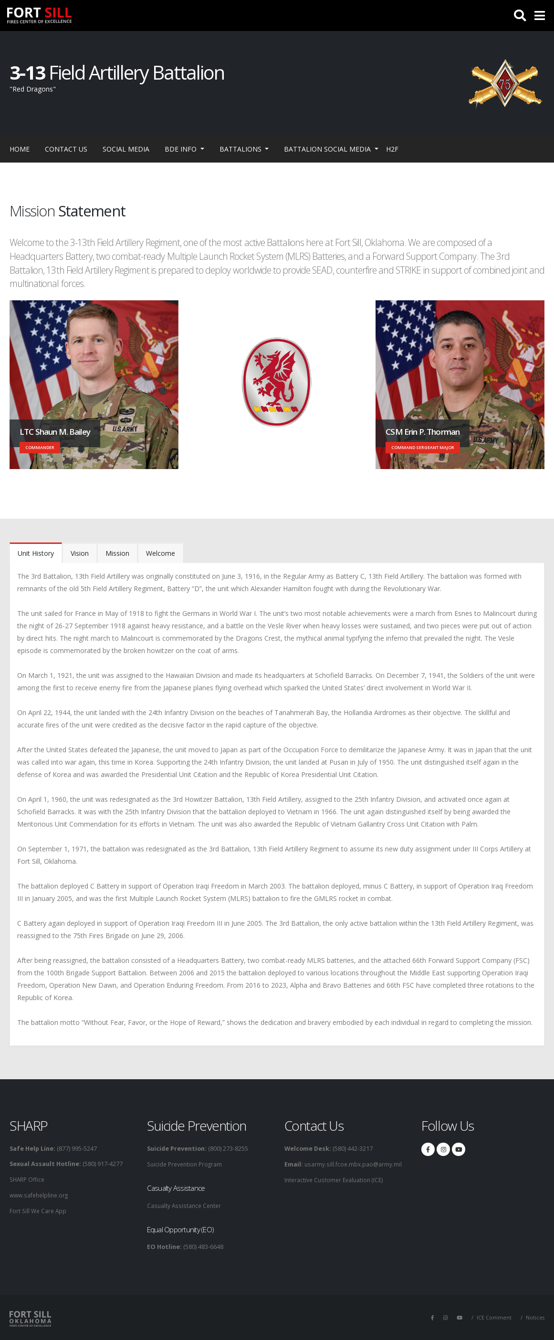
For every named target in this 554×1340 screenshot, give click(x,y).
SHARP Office (29, 1179)
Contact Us (66, 148)
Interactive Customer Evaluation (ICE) (335, 1179)
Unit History (36, 553)
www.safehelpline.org (41, 1194)
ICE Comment (493, 1316)
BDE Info (182, 148)
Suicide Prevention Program (187, 1164)
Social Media (126, 148)
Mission (117, 553)
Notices (534, 1316)
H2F (392, 148)
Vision (80, 553)
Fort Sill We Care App (39, 1210)
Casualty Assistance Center (185, 1205)
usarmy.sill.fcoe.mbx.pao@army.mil (353, 1164)
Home (20, 148)
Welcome (160, 553)
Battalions (241, 148)
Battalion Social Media (328, 148)
